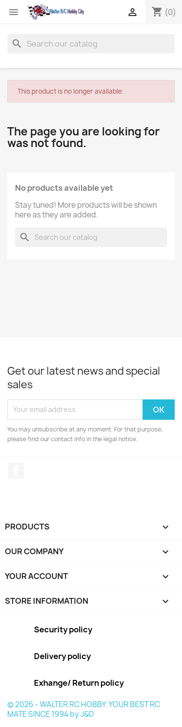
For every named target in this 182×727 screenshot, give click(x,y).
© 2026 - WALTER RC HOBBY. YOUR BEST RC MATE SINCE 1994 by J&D (83, 709)
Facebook (16, 471)
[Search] (91, 43)
